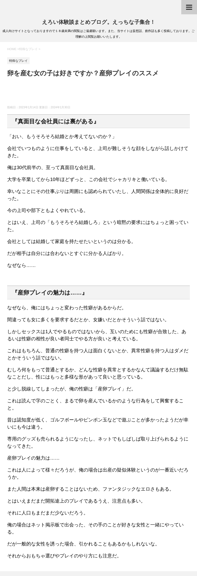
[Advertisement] (94, 93)
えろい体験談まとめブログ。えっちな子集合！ (98, 22)
